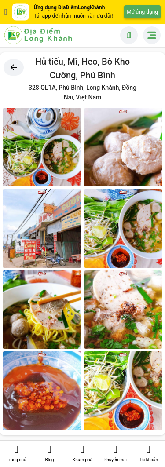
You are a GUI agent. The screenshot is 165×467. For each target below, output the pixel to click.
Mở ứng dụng (142, 12)
